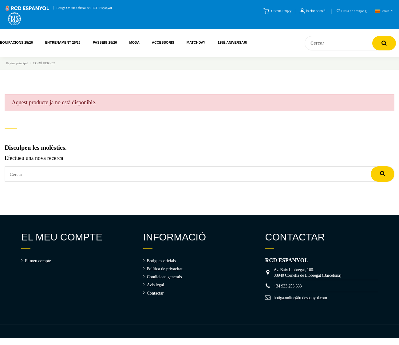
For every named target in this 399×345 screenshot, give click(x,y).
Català (384, 11)
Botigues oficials (161, 263)
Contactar (155, 295)
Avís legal (155, 287)
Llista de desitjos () (352, 11)
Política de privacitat (165, 271)
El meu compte (38, 263)
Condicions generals (164, 279)
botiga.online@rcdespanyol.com (300, 300)
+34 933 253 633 (288, 288)
